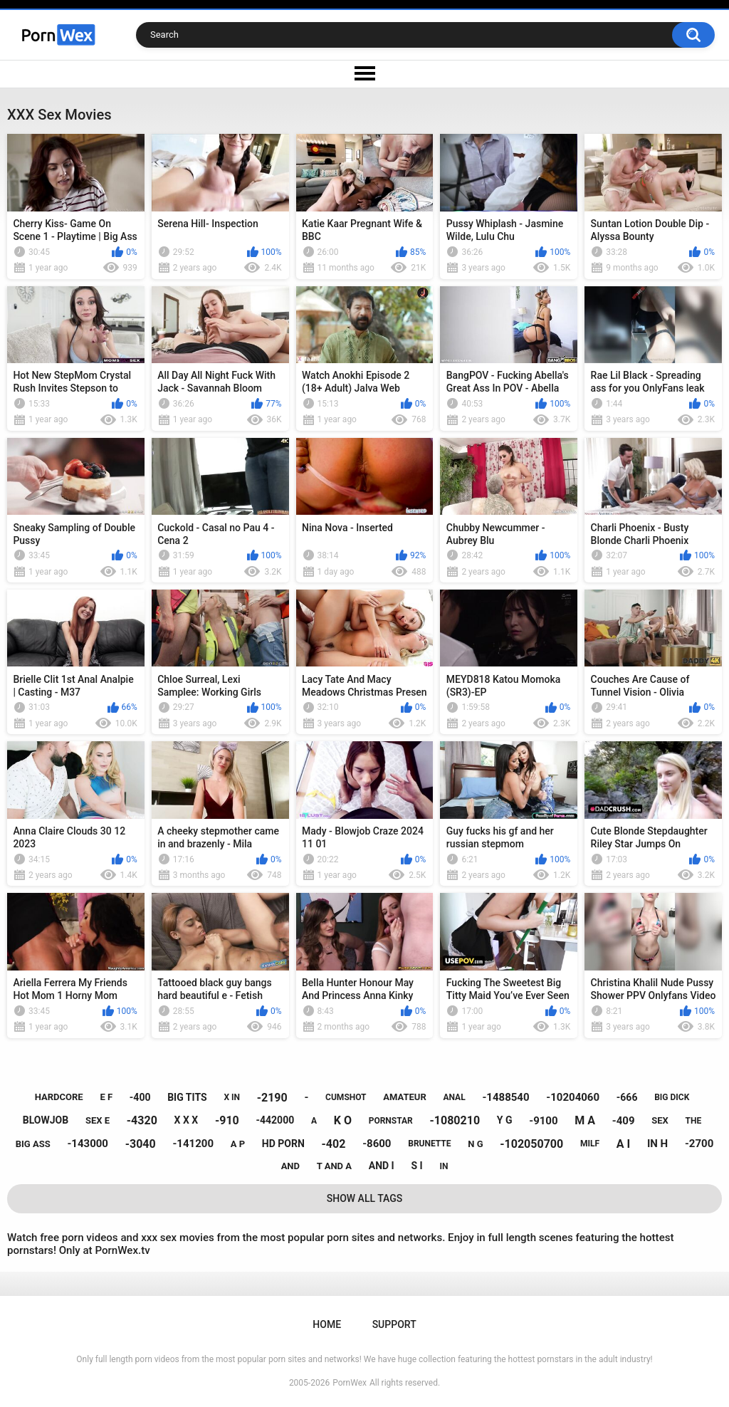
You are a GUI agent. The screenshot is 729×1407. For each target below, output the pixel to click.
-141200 (193, 1143)
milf (589, 1144)
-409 (623, 1120)
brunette (429, 1144)
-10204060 (572, 1097)
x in (232, 1097)
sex (659, 1120)
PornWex (349, 1383)
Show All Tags (365, 1198)
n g (475, 1144)
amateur (404, 1097)
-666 (627, 1097)
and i (381, 1165)
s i (416, 1165)
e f (106, 1097)
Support (394, 1324)
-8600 (376, 1143)
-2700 (699, 1143)
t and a (334, 1166)
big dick (671, 1097)
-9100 (543, 1120)
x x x (186, 1120)
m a (585, 1120)
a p (238, 1144)
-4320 (142, 1120)
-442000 (275, 1120)
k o (343, 1120)
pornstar (391, 1121)
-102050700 (531, 1144)
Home (327, 1324)
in (443, 1166)
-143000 (87, 1143)
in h (657, 1143)
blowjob (45, 1120)
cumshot (345, 1097)
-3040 (140, 1144)
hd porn (283, 1143)
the (694, 1121)
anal (454, 1097)
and (290, 1166)
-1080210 (455, 1120)
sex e (97, 1120)
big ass (33, 1144)
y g (505, 1120)
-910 (227, 1120)
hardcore (59, 1097)
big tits (186, 1097)
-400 (140, 1097)
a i (623, 1144)
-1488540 (505, 1097)
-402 (334, 1144)
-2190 (272, 1097)
